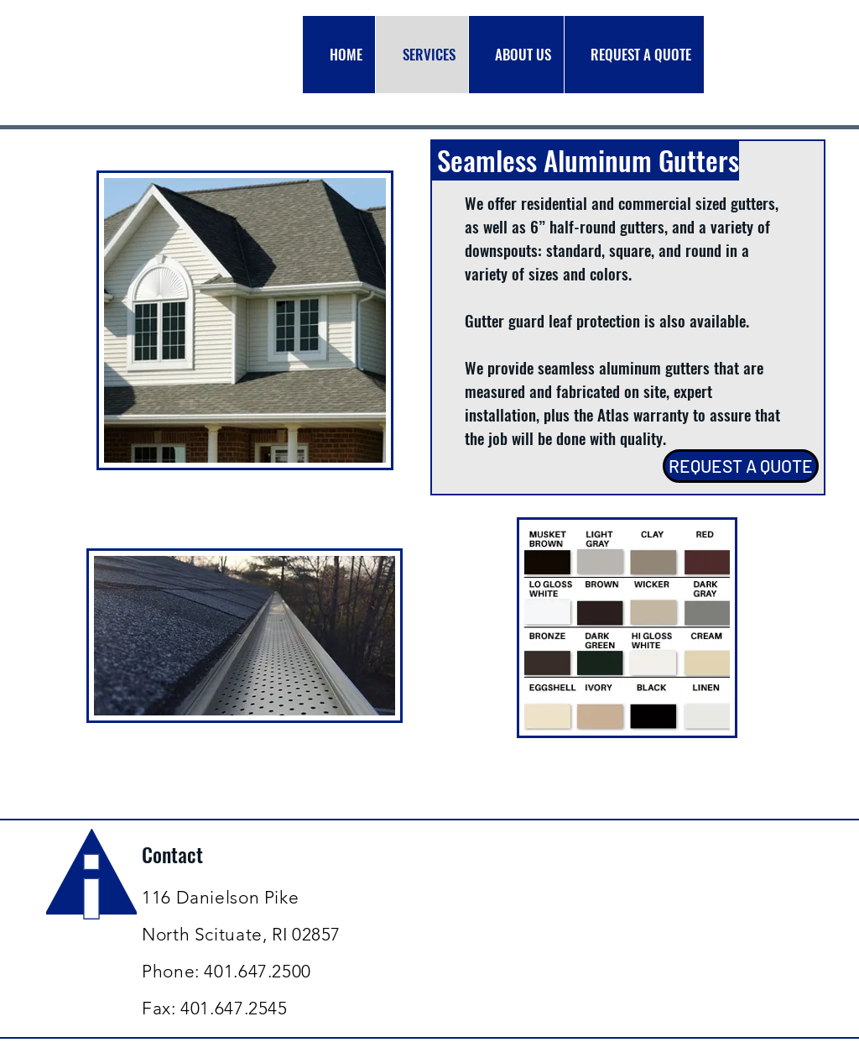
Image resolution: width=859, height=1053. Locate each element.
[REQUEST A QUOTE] (741, 466)
